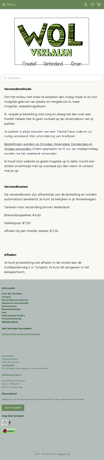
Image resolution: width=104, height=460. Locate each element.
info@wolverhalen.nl (11, 374)
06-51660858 (8, 365)
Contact (6, 297)
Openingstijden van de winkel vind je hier (21, 334)
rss (68, 454)
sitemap (62, 454)
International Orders (13, 315)
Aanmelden (13, 407)
